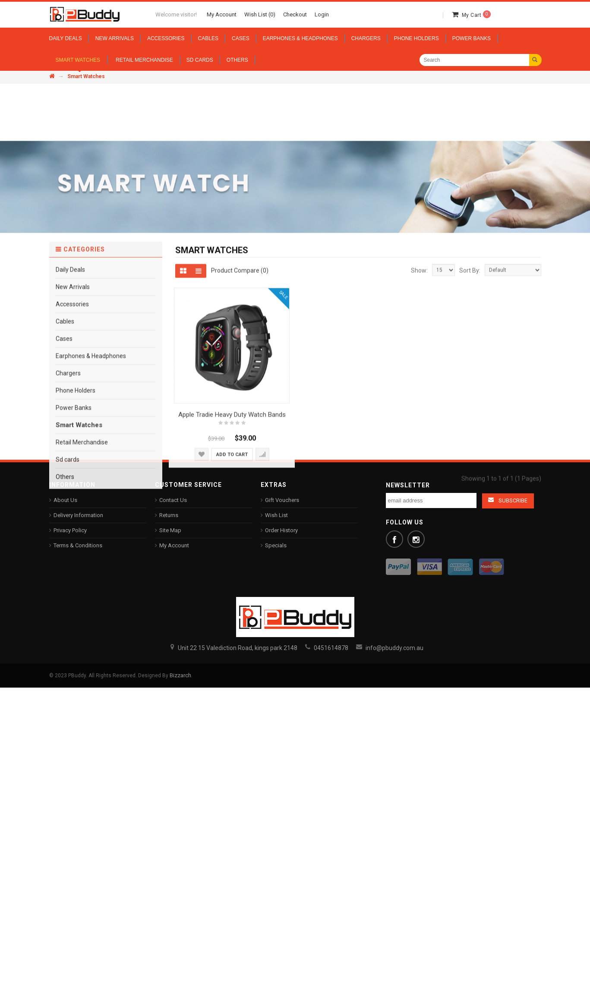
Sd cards (67, 636)
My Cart (476, 15)
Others (65, 653)
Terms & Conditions (78, 545)
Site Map (170, 530)
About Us (65, 500)
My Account (174, 545)
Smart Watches (79, 602)
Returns (168, 515)
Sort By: (469, 447)
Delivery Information (78, 515)
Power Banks (73, 584)
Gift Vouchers (282, 500)
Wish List (276, 515)
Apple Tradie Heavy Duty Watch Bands (232, 592)
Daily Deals (70, 446)
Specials (276, 545)
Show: (419, 447)
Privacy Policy (70, 530)
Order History (281, 530)
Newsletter (408, 485)
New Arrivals (73, 464)
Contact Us (173, 500)
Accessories (72, 481)
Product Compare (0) (239, 447)
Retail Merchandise (82, 619)
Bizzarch (180, 675)
